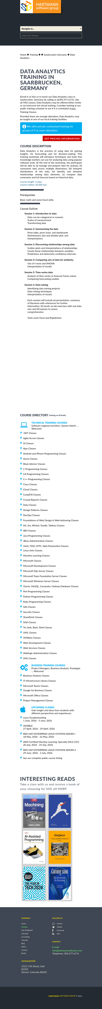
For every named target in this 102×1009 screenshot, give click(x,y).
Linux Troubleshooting (34, 717)
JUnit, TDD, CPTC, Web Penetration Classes (46, 546)
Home (23, 54)
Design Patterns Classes (35, 510)
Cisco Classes (30, 484)
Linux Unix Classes (32, 550)
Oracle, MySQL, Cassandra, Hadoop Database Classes (51, 586)
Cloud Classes (30, 489)
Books (23, 953)
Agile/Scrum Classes (33, 438)
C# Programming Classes (36, 474)
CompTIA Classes (32, 494)
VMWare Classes (32, 637)
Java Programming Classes (36, 535)
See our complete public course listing (42, 758)
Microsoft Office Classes (35, 695)
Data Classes (29, 504)
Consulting (25, 937)
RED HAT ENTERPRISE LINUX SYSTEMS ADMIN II (49, 749)
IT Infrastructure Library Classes (39, 680)
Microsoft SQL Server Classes (38, 571)
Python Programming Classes (38, 596)
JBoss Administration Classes (38, 540)
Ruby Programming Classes (37, 601)
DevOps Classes (31, 515)
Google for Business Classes (37, 690)
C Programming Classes (35, 468)
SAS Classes (29, 606)
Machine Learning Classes (36, 555)
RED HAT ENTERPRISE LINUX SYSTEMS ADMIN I (49, 733)
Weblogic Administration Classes (40, 653)
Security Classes (31, 612)
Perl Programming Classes (36, 591)
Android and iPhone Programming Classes (44, 453)
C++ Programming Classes (36, 479)
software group (61, 996)
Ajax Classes (29, 448)
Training (34, 54)
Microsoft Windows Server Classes (41, 581)
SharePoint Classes (33, 617)
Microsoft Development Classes (39, 565)
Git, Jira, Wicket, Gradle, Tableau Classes (44, 525)
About (23, 947)
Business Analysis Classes (36, 675)
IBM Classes (29, 530)
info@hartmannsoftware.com (67, 950)
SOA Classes (29, 622)
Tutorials (24, 940)
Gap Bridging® (27, 930)
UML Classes (30, 632)
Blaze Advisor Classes (34, 463)
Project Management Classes (38, 700)
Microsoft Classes (32, 560)
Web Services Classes (34, 648)
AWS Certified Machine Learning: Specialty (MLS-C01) (51, 741)
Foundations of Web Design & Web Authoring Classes (51, 520)
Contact (24, 950)
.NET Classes (30, 433)
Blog (23, 943)
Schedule (24, 933)
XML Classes (29, 658)
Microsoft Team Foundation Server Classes (45, 576)
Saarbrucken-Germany (55, 54)
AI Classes (28, 443)
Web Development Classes (37, 642)
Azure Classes (30, 458)
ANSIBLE (28, 725)
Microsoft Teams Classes (35, 685)
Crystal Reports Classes (35, 499)
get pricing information (62, 138)
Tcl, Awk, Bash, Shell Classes (37, 627)
